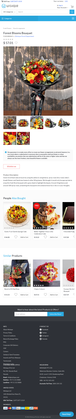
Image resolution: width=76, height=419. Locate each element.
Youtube (44, 339)
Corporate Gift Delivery (10, 345)
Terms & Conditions (9, 336)
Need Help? (66, 414)
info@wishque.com (13, 377)
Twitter (44, 333)
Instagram (45, 336)
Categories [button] (7, 19)
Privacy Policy (7, 333)
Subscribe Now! (55, 314)
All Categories (9, 12)
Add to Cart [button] (24, 237)
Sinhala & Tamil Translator (11, 355)
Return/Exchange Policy (10, 339)
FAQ (4, 342)
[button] (72, 12)
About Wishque (8, 329)
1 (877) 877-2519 (16, 1)
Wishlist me (11, 166)
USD (66, 1)
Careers (5, 351)
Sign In (61, 5)
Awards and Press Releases (11, 358)
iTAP (4, 348)
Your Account (62, 7)
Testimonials (7, 361)
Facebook (45, 329)
